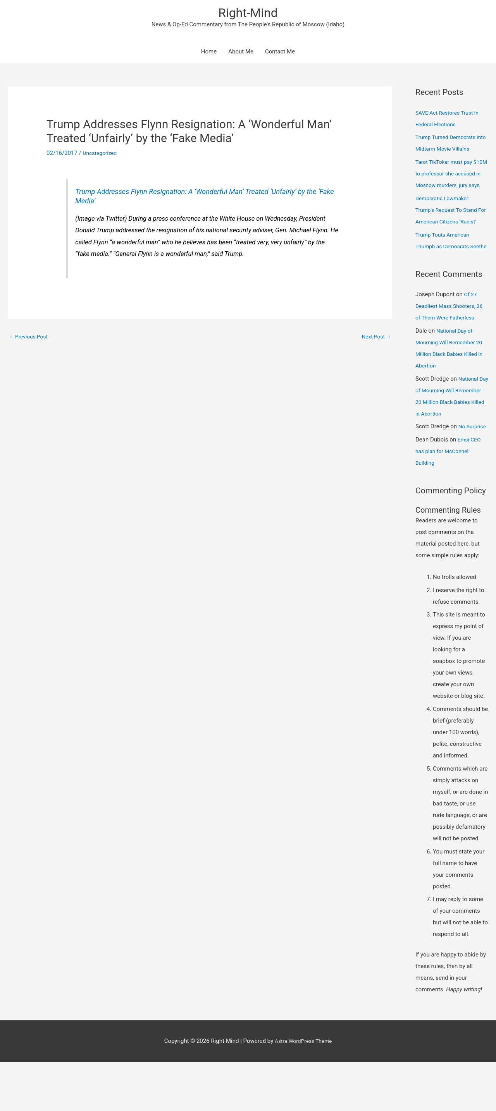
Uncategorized (101, 155)
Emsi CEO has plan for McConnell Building (449, 500)
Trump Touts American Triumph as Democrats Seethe (444, 272)
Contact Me (280, 54)
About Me (240, 54)
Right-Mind (248, 14)
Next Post (375, 339)
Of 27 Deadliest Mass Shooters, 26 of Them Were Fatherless (451, 343)
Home (209, 54)
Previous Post (30, 339)
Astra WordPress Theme (303, 1089)
